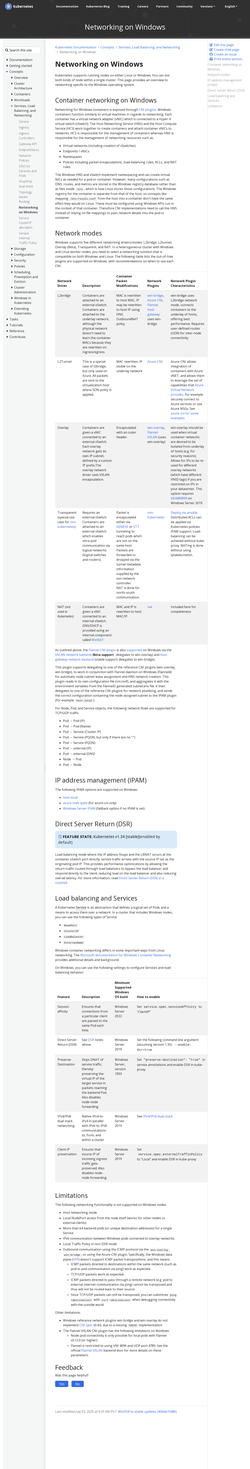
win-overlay (155, 427)
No (77, 1384)
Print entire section (225, 59)
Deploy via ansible (184, 512)
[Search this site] (22, 50)
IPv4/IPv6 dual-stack (158, 1116)
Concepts (107, 47)
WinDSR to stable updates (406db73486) (147, 1411)
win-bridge (155, 295)
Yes (61, 1384)
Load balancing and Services (221, 98)
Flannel (94, 650)
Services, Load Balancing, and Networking (149, 47)
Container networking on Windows (225, 66)
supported (134, 650)
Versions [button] (206, 6)
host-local (70, 797)
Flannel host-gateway (153, 309)
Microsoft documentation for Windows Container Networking (125, 955)
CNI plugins (147, 109)
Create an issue (223, 54)
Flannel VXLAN (92, 1350)
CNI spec (85, 1325)
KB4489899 (179, 498)
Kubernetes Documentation (75, 47)
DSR (91, 1040)
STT (136, 527)
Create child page (224, 49)
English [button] (229, 6)
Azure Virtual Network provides (187, 390)
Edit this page (221, 45)
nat (149, 607)
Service (81, 907)
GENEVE (122, 527)
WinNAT (97, 640)
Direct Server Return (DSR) (226, 90)
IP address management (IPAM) (225, 82)
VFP (75, 1259)
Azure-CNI (155, 300)
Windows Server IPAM (79, 808)
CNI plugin (108, 650)
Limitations (215, 106)
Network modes (219, 75)
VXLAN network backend (73, 655)
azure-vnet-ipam (75, 803)
